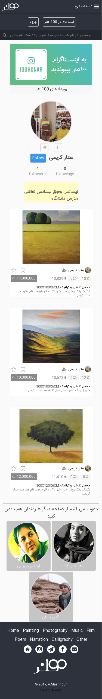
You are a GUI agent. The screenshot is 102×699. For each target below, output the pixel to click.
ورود (33, 22)
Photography (55, 631)
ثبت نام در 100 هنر (59, 22)
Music (77, 631)
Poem (20, 640)
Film (90, 631)
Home (13, 631)
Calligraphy (62, 640)
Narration (39, 640)
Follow (38, 158)
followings (65, 174)
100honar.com (51, 690)
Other (81, 640)
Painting (31, 631)
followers (37, 174)
